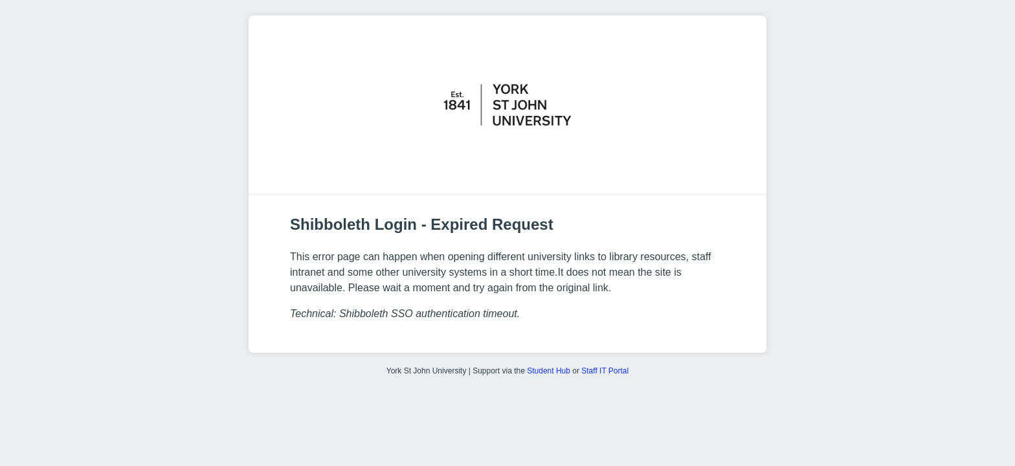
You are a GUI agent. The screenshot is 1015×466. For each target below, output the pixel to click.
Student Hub (548, 370)
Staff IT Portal (605, 370)
